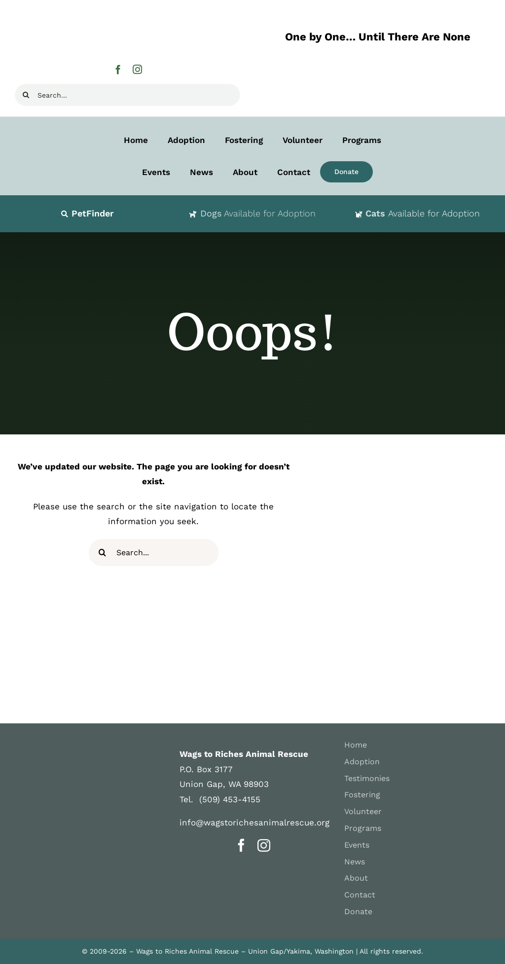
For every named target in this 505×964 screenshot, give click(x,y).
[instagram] (137, 69)
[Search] (26, 95)
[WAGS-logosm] (64, 747)
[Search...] (127, 95)
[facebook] (118, 69)
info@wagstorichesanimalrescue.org (254, 822)
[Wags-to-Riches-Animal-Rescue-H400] (113, 14)
